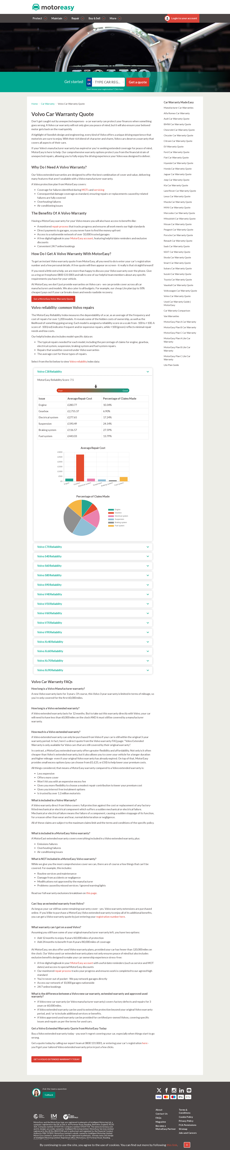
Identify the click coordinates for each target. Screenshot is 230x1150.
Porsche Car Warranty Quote (178, 235)
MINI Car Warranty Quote (177, 207)
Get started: (74, 81)
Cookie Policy (186, 1117)
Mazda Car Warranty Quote (178, 201)
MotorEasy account (81, 238)
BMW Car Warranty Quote (177, 124)
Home (34, 103)
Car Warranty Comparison (177, 310)
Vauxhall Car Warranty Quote (178, 285)
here (145, 1043)
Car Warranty (48, 103)
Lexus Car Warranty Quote (177, 196)
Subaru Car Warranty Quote (178, 268)
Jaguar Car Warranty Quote (177, 174)
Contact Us (162, 1113)
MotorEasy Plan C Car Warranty (180, 332)
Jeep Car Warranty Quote (176, 179)
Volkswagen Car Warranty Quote (180, 290)
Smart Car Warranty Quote (177, 262)
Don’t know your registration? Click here (105, 89)
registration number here (110, 916)
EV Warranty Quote (174, 146)
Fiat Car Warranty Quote (176, 157)
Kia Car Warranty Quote (176, 185)
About (159, 1109)
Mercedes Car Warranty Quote (179, 213)
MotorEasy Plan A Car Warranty (180, 321)
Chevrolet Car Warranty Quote (179, 129)
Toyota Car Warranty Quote (178, 279)
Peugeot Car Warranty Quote (178, 229)
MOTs (85, 189)
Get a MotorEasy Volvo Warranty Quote (53, 299)
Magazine (161, 1121)
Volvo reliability (78, 361)
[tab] (93, 372)
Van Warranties (171, 316)
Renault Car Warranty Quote (178, 240)
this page (91, 893)
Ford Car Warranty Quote (176, 152)
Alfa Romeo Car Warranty (177, 113)
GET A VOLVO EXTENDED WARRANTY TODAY (57, 1059)
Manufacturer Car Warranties (178, 107)
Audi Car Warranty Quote (176, 118)
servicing (99, 189)
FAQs (158, 1117)
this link (172, 1145)
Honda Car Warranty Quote (178, 168)
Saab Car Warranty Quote (177, 246)
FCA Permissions (187, 1125)
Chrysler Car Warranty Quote (178, 135)
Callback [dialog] (49, 1095)
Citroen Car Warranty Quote (178, 140)
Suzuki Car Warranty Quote (177, 274)
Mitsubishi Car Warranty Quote (180, 218)
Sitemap (183, 1129)
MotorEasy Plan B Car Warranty (180, 327)
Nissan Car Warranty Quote (178, 224)
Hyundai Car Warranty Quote (178, 163)
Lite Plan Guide (171, 365)
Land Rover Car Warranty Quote (180, 190)
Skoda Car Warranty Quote (177, 257)
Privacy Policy (186, 1121)
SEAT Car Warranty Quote (177, 251)
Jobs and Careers (188, 1133)
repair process (60, 226)
